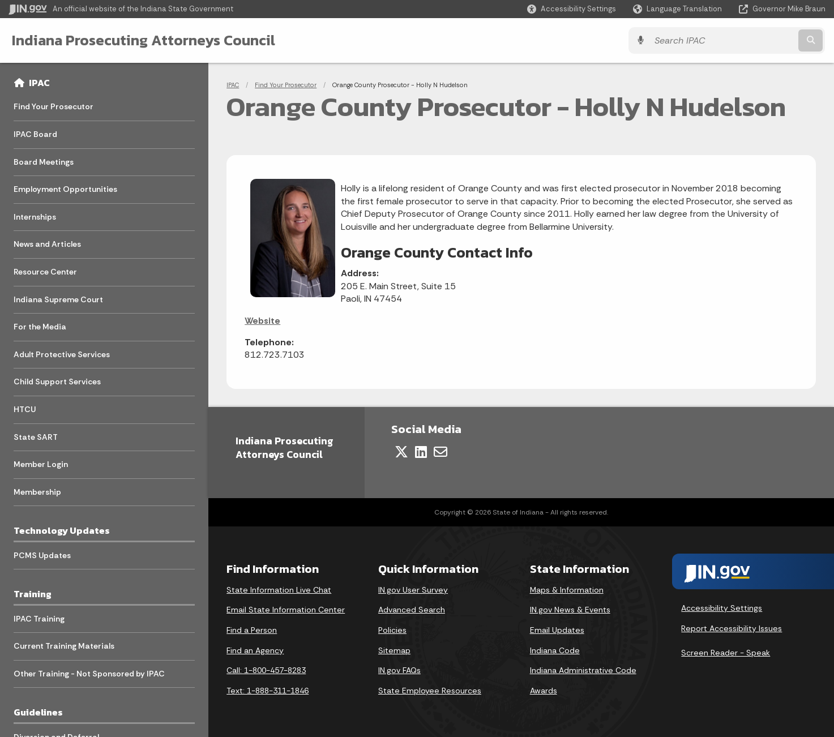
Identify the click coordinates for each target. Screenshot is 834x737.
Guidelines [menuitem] (38, 712)
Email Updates (557, 630)
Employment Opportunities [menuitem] (65, 189)
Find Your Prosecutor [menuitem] (53, 106)
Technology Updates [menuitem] (62, 530)
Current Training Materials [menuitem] (64, 646)
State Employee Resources (429, 690)
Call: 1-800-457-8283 (266, 670)
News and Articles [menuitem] (47, 244)
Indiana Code (555, 650)
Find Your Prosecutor (286, 85)
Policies (392, 630)
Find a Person (251, 630)
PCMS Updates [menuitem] (42, 555)
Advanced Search (411, 610)
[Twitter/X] (401, 452)
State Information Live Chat (278, 590)
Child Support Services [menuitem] (57, 381)
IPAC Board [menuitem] (35, 134)
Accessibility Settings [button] (721, 608)
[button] (571, 8)
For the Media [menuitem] (40, 327)
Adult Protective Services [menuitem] (62, 354)
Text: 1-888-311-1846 (267, 690)
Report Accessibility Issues (731, 628)
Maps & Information (567, 590)
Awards (543, 690)
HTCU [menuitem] (25, 409)
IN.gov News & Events (570, 610)
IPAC (39, 82)
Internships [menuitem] (35, 217)
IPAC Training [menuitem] (39, 619)
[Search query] (725, 40)
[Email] (440, 452)
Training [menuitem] (33, 594)
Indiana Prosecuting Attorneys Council (143, 40)
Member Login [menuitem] (41, 464)
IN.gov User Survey (413, 590)
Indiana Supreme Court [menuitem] (58, 299)
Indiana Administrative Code (583, 670)
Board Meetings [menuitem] (44, 162)
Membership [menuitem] (37, 492)
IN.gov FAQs (399, 670)
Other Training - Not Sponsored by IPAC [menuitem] (89, 674)
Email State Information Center (285, 610)
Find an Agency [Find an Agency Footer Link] (255, 650)
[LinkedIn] (421, 452)
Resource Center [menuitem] (45, 272)
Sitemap (394, 650)
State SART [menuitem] (36, 437)
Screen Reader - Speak (725, 653)
